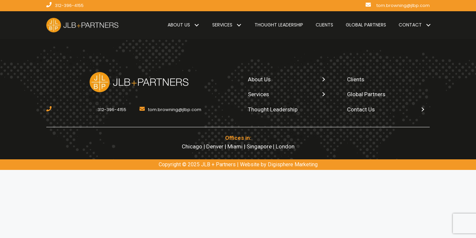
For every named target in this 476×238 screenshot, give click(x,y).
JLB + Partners (218, 164)
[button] (196, 25)
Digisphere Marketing (293, 164)
